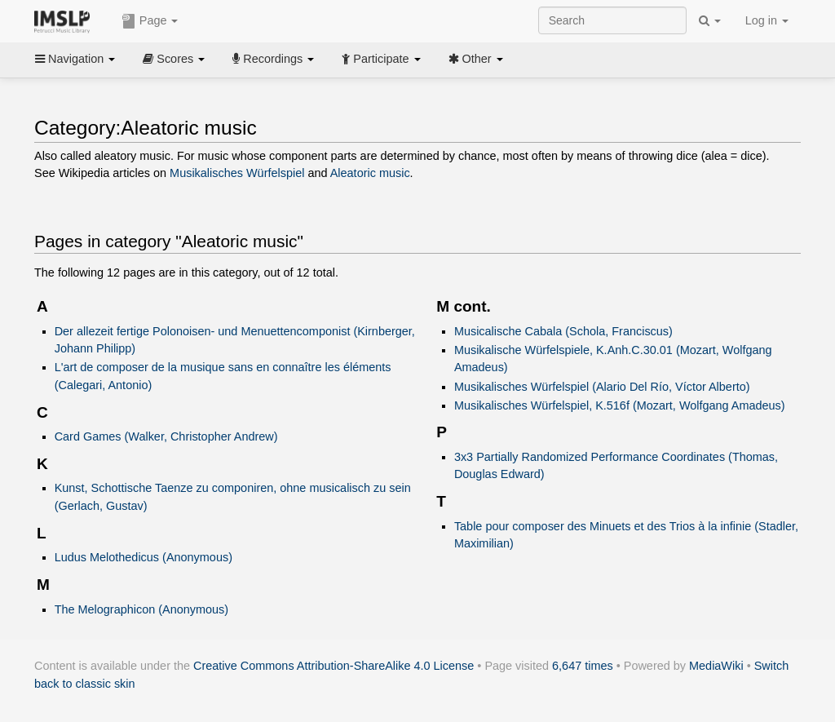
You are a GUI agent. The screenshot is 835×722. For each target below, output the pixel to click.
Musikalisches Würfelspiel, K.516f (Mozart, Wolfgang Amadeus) (619, 405)
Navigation (75, 58)
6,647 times (582, 665)
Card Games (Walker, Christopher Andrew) (166, 436)
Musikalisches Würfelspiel (237, 172)
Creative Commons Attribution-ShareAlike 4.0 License (333, 665)
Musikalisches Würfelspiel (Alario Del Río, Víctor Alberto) (602, 386)
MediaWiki (716, 665)
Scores (174, 58)
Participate (381, 58)
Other (475, 58)
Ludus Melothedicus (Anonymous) (143, 557)
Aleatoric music (370, 172)
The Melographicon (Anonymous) (141, 609)
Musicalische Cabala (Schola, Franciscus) (563, 331)
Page (150, 21)
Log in (767, 20)
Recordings (273, 58)
